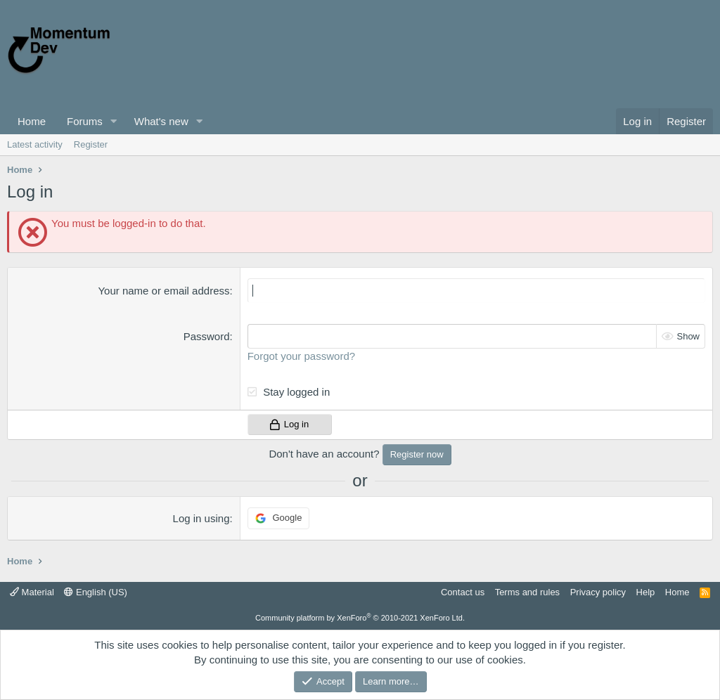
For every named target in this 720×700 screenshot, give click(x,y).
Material (32, 592)
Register (91, 144)
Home (32, 121)
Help (645, 592)
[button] (114, 121)
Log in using (201, 518)
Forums (85, 121)
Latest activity (35, 144)
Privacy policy (598, 592)
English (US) (95, 592)
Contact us (462, 592)
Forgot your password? (301, 356)
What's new (161, 121)
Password (207, 336)
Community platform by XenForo (360, 618)
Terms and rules (527, 592)
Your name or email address (163, 291)
